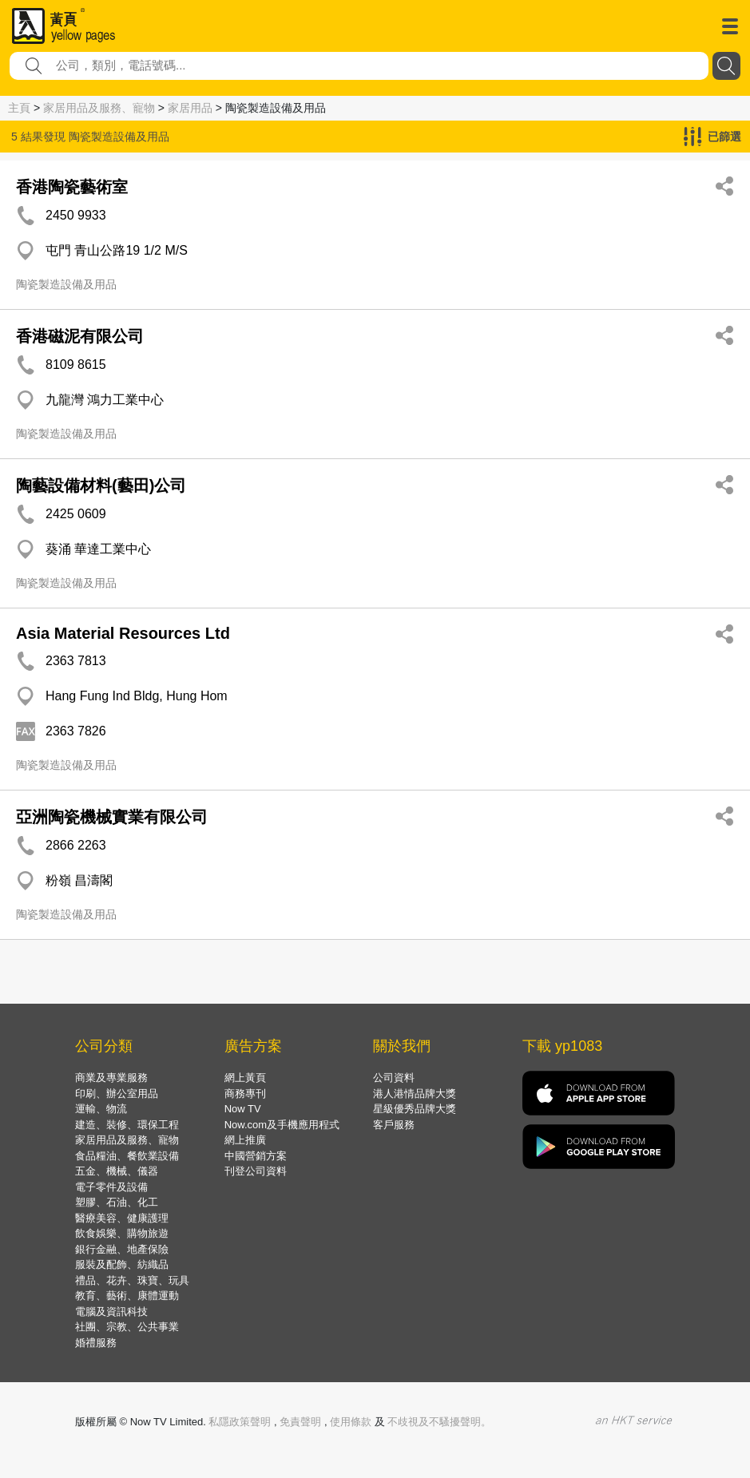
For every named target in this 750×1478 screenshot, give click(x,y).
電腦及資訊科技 (111, 1312)
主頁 (19, 107)
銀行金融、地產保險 (122, 1249)
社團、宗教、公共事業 (127, 1327)
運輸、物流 (101, 1109)
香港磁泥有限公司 (80, 336)
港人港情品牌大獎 (414, 1094)
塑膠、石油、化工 (116, 1202)
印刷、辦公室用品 (116, 1094)
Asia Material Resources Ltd (123, 633)
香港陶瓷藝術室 (72, 187)
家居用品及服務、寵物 (99, 107)
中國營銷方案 (255, 1156)
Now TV (242, 1109)
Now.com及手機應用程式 (281, 1125)
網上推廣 (245, 1140)
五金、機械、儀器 (116, 1171)
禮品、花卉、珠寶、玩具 (132, 1280)
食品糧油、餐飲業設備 (127, 1156)
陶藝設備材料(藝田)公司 (101, 485)
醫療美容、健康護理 (122, 1218)
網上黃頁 (245, 1078)
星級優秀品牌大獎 (414, 1109)
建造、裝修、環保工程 (127, 1125)
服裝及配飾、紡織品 (122, 1264)
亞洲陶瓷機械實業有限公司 (112, 817)
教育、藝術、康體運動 (127, 1296)
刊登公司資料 (255, 1171)
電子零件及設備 (111, 1187)
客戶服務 (394, 1125)
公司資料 (394, 1078)
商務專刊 (245, 1094)
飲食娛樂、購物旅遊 (122, 1233)
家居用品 (190, 107)
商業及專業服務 (111, 1078)
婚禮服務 (96, 1343)
